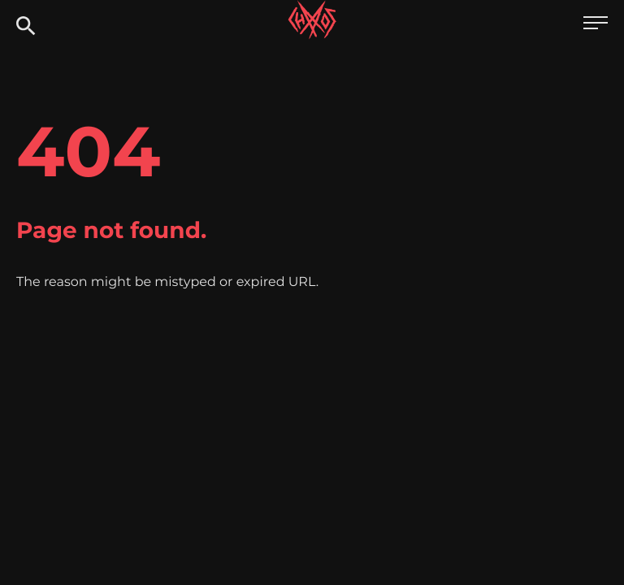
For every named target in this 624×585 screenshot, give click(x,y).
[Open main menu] (595, 24)
